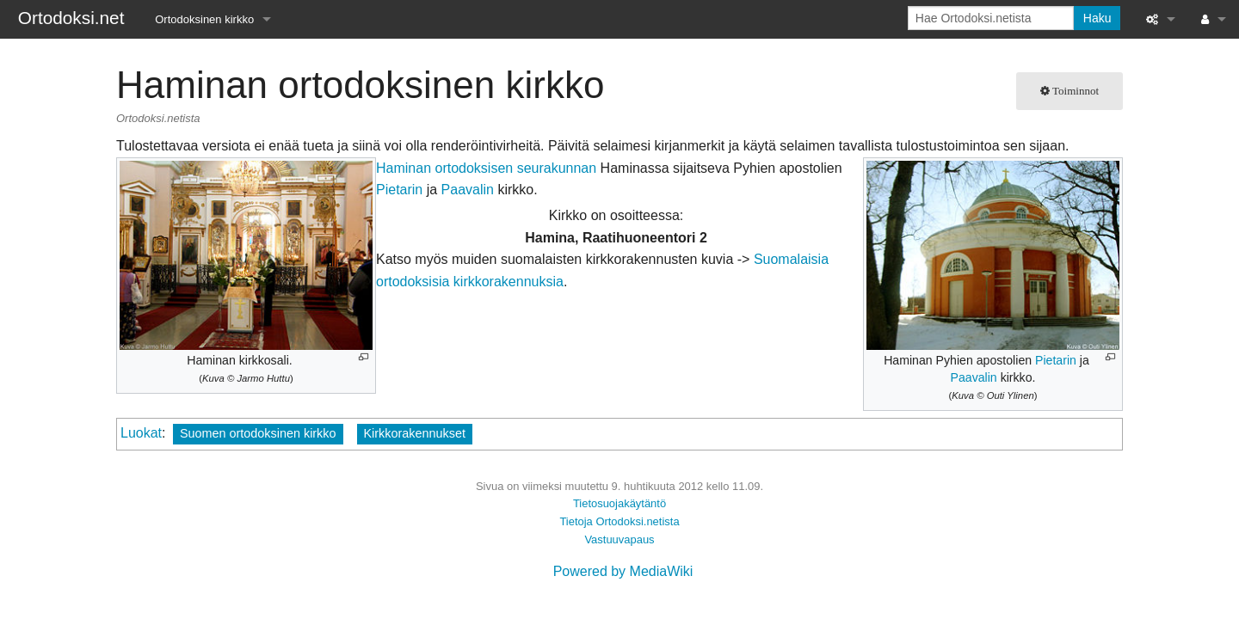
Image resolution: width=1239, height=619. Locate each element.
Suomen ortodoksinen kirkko (258, 433)
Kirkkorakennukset (414, 433)
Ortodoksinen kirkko (204, 19)
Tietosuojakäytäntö (619, 503)
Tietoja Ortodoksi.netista (619, 521)
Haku (1097, 18)
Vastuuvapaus (619, 539)
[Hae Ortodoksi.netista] (991, 18)
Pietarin (1055, 360)
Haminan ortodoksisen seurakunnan (486, 168)
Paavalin (974, 377)
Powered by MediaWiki (623, 571)
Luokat (141, 433)
